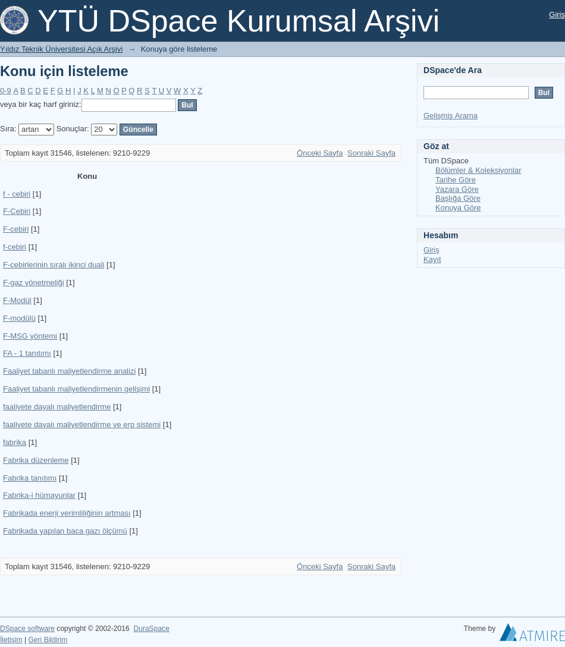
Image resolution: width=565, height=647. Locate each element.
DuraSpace (151, 628)
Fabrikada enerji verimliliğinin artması (67, 513)
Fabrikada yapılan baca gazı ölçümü (65, 530)
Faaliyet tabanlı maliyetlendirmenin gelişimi (76, 388)
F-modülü (19, 318)
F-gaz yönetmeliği (33, 282)
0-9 (5, 90)
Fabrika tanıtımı (29, 478)
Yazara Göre (457, 189)
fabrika (14, 442)
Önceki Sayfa (320, 153)
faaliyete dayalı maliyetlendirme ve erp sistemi (82, 424)
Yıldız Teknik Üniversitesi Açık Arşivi (61, 49)
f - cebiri (16, 194)
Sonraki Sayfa (371, 153)
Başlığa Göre (458, 198)
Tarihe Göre (455, 179)
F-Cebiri (16, 211)
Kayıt (432, 259)
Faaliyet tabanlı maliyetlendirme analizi (69, 371)
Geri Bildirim (47, 640)
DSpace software (27, 628)
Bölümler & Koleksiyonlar (478, 170)
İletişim (11, 640)
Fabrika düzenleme (36, 460)
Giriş (557, 14)
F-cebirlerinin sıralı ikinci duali (54, 264)
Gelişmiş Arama (450, 115)
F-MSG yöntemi (30, 336)
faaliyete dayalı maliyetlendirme (57, 406)
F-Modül (17, 300)
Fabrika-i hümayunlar (39, 495)
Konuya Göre (458, 207)
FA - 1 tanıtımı (27, 353)
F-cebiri (16, 229)
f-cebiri (14, 246)
